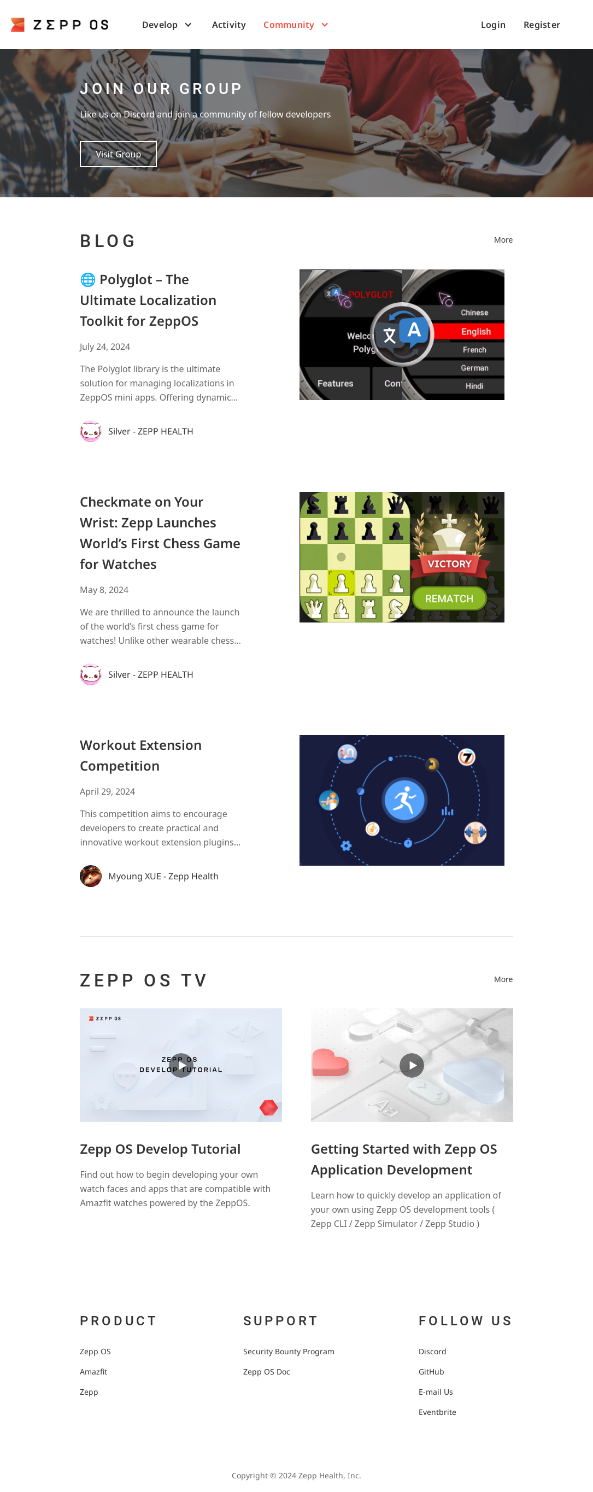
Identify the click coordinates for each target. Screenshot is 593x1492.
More (503, 239)
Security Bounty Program (288, 1351)
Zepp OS (95, 1351)
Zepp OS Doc (266, 1371)
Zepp (89, 1392)
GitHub (431, 1371)
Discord (433, 1351)
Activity (229, 25)
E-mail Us (436, 1392)
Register (542, 25)
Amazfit (93, 1371)
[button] (168, 24)
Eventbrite (437, 1412)
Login (493, 25)
